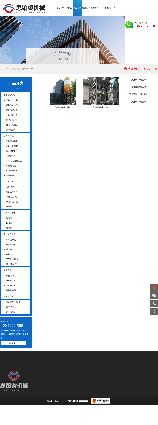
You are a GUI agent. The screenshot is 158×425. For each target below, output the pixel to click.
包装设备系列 (9, 136)
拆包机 (9, 223)
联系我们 (13, 343)
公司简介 (69, 8)
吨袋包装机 (11, 175)
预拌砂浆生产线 (28, 69)
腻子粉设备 (11, 130)
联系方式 (111, 8)
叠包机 (9, 228)
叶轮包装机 (11, 156)
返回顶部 (154, 311)
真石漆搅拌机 (12, 202)
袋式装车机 (11, 249)
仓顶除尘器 (11, 285)
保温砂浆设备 (12, 120)
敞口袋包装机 (12, 170)
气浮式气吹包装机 (14, 161)
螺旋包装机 (11, 166)
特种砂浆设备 (12, 110)
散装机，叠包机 (10, 213)
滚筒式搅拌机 (12, 197)
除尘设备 (7, 270)
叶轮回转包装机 (13, 146)
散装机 (9, 218)
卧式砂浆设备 (12, 125)
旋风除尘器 (11, 290)
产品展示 (77, 8)
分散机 (9, 206)
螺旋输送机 (11, 244)
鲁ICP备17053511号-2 (55, 401)
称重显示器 (11, 307)
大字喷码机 (11, 312)
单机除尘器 (11, 276)
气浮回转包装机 (13, 141)
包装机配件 (8, 296)
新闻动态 (86, 8)
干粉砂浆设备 (9, 95)
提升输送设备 (9, 234)
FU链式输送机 (12, 264)
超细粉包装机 (12, 151)
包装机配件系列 (13, 302)
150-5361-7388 (154, 303)
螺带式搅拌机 (12, 192)
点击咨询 (154, 288)
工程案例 (94, 8)
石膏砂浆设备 (12, 115)
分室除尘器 (11, 281)
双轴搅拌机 (11, 187)
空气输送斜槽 (12, 259)
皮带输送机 (11, 254)
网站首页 (60, 8)
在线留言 (103, 8)
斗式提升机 (11, 240)
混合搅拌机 (8, 181)
